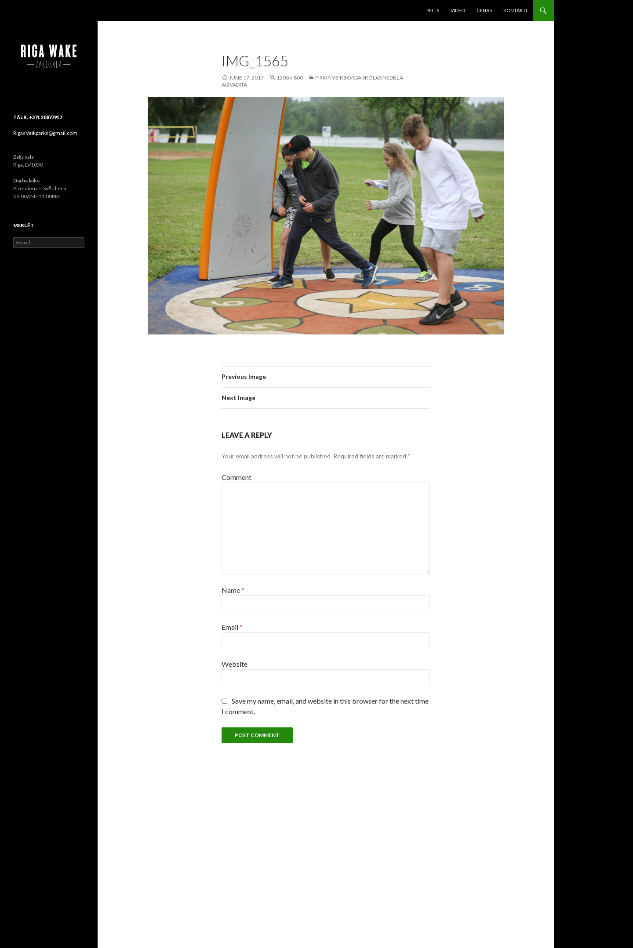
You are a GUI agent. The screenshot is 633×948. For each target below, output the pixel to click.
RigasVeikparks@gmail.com (45, 133)
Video (458, 10)
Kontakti (515, 10)
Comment (236, 477)
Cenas (484, 10)
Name (233, 590)
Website (234, 664)
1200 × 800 (289, 77)
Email (232, 627)
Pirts (432, 10)
